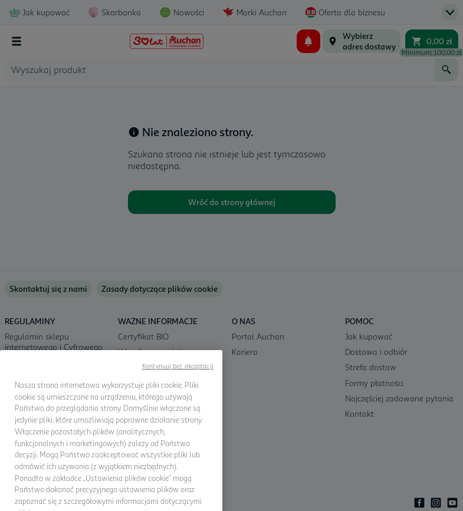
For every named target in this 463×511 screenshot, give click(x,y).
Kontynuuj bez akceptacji (178, 393)
